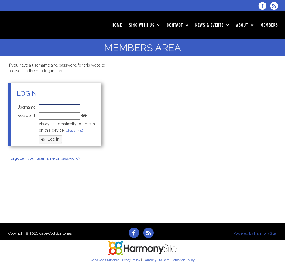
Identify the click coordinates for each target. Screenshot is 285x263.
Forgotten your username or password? (44, 158)
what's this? (74, 130)
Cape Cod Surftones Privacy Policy (115, 260)
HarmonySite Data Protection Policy (169, 260)
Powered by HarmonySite (255, 233)
